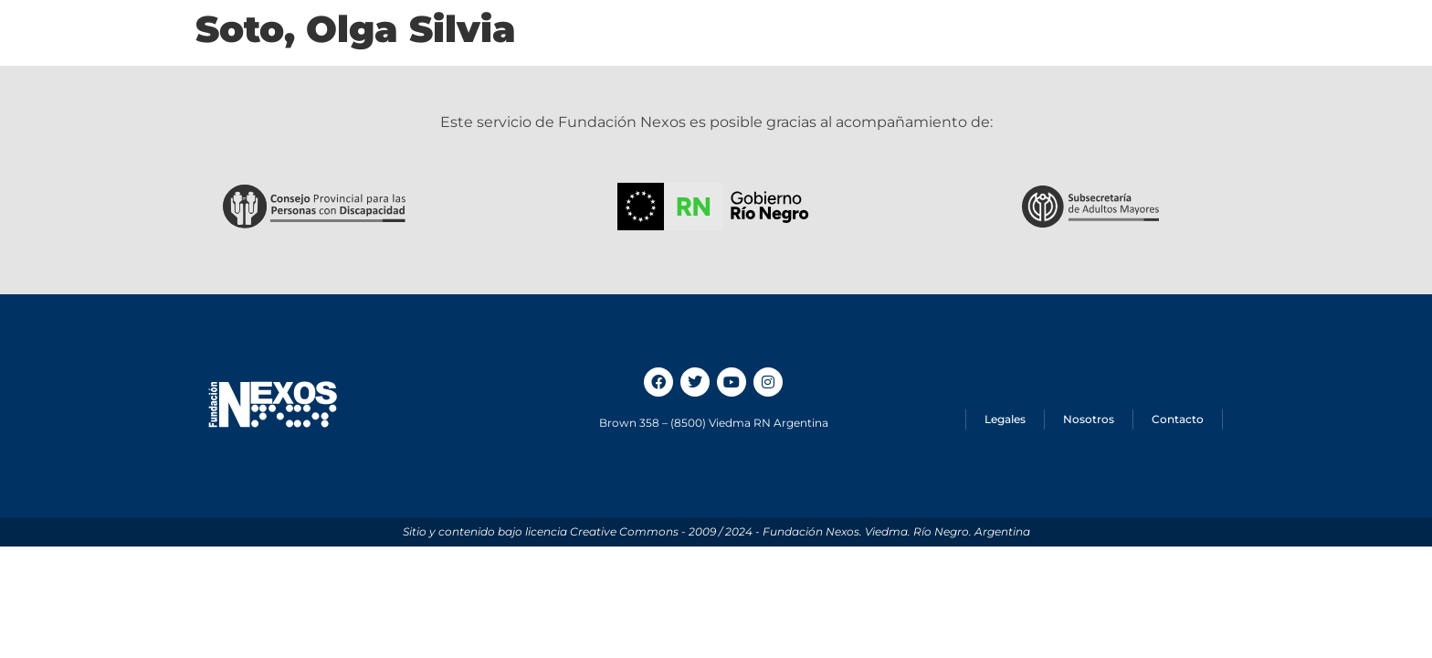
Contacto (1178, 419)
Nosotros (1088, 419)
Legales (1005, 419)
